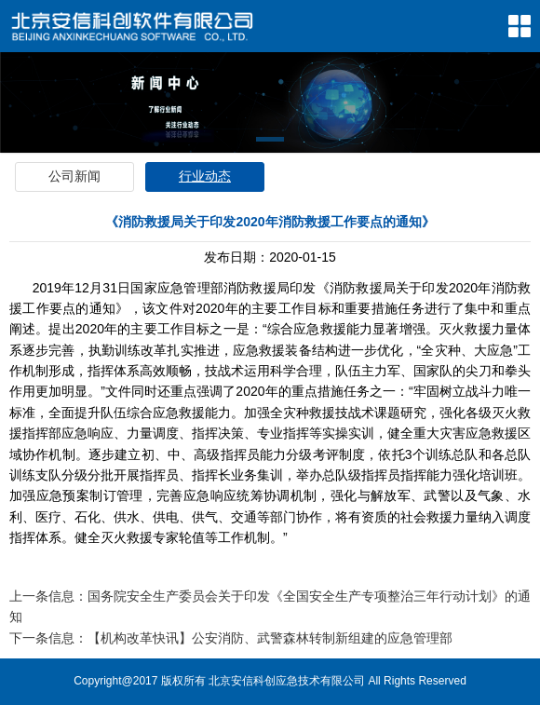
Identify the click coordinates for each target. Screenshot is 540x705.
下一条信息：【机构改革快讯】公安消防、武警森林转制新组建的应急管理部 (230, 637)
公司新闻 (74, 176)
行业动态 (205, 176)
